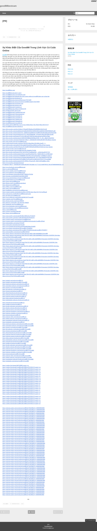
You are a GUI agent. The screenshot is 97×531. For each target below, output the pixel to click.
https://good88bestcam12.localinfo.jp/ (12, 123)
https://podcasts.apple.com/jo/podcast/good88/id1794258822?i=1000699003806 (23, 493)
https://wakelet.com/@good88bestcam (12, 199)
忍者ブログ (51, 528)
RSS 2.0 (70, 74)
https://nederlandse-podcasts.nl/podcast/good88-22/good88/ (18, 339)
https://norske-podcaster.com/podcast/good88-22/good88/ (17, 345)
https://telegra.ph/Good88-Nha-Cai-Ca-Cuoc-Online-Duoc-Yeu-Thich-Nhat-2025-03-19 (25, 124)
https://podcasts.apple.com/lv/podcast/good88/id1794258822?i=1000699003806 (23, 478)
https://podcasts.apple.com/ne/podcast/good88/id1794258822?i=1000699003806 (23, 452)
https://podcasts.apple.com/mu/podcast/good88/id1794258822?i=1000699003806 (23, 462)
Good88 (4, 54)
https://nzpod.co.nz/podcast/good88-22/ (12, 287)
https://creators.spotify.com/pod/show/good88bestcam (16, 219)
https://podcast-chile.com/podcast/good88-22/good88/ (16, 355)
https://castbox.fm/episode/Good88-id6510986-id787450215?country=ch (21, 379)
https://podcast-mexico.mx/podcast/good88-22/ (14, 309)
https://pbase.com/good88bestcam (11, 213)
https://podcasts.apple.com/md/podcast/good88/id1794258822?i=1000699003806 (23, 475)
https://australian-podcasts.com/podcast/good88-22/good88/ (18, 325)
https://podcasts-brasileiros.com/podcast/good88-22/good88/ (18, 350)
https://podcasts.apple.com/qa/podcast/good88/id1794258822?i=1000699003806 (23, 438)
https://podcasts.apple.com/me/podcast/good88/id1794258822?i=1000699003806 (23, 480)
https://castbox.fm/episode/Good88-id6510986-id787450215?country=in (21, 388)
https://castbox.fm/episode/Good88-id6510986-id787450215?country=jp (21, 392)
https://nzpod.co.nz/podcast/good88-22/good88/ (14, 327)
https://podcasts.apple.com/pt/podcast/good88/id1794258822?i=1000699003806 (23, 439)
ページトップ (90, 520)
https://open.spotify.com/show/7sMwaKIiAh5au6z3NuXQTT (18, 217)
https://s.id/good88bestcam (9, 209)
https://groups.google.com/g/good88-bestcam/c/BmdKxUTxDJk (19, 150)
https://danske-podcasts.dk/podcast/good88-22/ (14, 308)
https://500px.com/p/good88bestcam (12, 186)
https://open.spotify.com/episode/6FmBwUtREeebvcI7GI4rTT (18, 216)
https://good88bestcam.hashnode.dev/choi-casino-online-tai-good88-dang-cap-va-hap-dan (25, 96)
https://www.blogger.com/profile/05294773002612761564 (17, 174)
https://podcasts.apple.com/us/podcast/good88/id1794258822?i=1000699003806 (23, 408)
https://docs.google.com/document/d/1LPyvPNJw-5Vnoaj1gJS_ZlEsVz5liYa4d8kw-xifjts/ (26, 161)
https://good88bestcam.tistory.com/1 (11, 93)
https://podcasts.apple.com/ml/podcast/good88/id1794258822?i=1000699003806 (23, 461)
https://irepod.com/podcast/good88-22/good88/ (14, 331)
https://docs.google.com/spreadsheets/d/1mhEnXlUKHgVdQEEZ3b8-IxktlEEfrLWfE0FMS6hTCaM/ (29, 131)
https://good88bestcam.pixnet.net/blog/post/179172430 (16, 100)
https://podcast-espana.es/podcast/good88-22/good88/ (16, 336)
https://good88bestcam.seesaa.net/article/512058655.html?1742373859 (21, 101)
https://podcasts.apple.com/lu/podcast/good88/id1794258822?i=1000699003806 (23, 489)
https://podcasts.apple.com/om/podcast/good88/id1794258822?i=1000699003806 (23, 443)
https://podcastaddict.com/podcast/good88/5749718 (15, 231)
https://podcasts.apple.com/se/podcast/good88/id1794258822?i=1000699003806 (23, 434)
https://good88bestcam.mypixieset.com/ (12, 103)
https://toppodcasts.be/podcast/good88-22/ (13, 302)
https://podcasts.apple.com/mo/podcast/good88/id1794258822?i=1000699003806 (23, 464)
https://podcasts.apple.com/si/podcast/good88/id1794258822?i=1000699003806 (23, 429)
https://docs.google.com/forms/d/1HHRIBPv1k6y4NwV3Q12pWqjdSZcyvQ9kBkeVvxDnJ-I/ (27, 155)
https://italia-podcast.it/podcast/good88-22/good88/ (15, 338)
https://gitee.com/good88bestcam (11, 188)
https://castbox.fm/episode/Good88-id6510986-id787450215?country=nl (21, 403)
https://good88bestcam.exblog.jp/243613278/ (14, 108)
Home (4, 13)
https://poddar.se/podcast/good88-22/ (12, 304)
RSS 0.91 (70, 69)
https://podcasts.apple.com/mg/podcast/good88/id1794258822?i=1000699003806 (23, 468)
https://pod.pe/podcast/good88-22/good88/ (13, 354)
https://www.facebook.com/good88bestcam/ (13, 167)
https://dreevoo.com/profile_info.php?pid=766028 (15, 202)
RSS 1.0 (70, 71)
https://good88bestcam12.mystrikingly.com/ (13, 94)
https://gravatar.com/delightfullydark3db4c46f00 (15, 176)
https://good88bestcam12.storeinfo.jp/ (12, 117)
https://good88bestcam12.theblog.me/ (12, 119)
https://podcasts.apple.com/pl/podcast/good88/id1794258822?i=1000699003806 (23, 448)
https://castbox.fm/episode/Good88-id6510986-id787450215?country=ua (21, 396)
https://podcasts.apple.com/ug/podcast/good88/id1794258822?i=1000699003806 (23, 409)
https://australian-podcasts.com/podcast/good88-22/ (15, 285)
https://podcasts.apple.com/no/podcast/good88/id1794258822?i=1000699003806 (23, 447)
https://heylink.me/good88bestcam (11, 195)
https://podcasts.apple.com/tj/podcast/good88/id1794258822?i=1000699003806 (23, 420)
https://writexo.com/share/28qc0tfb (11, 211)
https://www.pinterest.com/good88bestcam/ (13, 172)
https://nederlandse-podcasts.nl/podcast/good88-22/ (15, 300)
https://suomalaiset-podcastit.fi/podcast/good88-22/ (15, 320)
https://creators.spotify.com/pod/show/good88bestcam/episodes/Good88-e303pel (23, 221)
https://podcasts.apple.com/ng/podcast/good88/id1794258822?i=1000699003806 (23, 450)
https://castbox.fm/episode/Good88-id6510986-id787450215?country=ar (21, 370)
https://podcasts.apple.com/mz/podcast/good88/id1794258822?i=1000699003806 (23, 457)
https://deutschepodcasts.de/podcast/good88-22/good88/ (17, 332)
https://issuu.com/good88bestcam (11, 181)
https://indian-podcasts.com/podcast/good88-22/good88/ (17, 357)
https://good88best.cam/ (8, 90)
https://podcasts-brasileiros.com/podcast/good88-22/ (16, 311)
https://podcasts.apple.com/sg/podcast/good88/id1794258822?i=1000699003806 (23, 431)
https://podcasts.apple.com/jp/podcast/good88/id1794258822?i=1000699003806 (23, 491)
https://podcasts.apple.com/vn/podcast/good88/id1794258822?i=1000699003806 (23, 424)
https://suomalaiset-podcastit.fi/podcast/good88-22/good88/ (18, 359)
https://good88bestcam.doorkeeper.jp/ (12, 98)
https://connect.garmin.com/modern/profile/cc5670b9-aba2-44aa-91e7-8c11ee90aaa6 (24, 192)
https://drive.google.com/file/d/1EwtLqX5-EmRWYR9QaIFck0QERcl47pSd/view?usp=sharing (27, 147)
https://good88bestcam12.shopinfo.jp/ (12, 116)
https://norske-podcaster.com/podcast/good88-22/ (15, 306)
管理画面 (70, 87)
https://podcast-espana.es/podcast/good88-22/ (14, 296)
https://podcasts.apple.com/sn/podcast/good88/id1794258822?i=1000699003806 (23, 427)
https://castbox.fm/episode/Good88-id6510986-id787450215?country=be (21, 374)
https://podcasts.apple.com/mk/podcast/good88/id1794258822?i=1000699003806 (23, 470)
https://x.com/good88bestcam (10, 169)
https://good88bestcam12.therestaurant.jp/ (13, 114)
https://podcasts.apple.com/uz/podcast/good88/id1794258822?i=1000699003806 (23, 418)
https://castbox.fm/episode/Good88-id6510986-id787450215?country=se (21, 398)
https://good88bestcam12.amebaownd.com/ (13, 112)
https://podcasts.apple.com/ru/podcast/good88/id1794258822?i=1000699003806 (23, 466)
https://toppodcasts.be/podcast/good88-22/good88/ (15, 341)
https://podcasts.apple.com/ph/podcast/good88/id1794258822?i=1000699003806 (23, 454)
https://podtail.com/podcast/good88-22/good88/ (14, 282)
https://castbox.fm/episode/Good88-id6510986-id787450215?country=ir (21, 393)
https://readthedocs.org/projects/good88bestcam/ (15, 190)
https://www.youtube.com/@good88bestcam (14, 170)
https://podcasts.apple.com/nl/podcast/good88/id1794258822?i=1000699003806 (23, 455)
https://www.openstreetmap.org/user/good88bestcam (16, 178)
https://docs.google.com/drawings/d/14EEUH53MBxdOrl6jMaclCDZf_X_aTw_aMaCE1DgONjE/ (28, 138)
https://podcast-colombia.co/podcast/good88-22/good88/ (17, 352)
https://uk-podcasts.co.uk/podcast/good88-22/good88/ (16, 329)
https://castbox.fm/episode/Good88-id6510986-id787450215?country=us (21, 367)
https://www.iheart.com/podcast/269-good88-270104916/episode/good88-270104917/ (24, 230)
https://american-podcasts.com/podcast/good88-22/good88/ (17, 324)
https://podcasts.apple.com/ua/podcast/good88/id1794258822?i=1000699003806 (23, 415)
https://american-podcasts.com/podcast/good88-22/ (15, 284)
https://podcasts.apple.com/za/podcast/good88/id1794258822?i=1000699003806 (23, 416)
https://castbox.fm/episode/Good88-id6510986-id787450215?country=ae (21, 369)
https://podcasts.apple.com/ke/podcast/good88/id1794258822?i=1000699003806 (23, 482)
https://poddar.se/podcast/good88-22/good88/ (14, 343)
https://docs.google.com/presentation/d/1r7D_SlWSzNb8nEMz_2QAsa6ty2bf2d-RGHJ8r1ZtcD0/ (28, 134)
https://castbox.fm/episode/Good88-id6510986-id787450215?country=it (21, 390)
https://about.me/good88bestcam (10, 185)
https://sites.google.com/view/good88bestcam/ (14, 141)
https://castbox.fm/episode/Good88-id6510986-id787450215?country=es (21, 383)
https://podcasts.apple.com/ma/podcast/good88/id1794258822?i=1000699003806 (23, 477)
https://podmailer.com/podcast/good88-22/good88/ (15, 361)
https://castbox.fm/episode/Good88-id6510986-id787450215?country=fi (21, 385)
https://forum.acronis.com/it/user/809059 (13, 201)
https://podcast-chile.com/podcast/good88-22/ (14, 316)
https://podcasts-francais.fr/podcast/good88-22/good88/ (16, 334)
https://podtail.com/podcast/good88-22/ (12, 280)
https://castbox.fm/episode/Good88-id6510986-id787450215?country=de (21, 381)
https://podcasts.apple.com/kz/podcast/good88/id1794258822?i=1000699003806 (23, 485)
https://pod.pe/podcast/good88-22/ (11, 315)
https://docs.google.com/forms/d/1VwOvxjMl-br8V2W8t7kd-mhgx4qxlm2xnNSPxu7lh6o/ (26, 136)
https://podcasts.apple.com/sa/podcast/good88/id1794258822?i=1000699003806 (23, 436)
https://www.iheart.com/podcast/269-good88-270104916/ (17, 228)
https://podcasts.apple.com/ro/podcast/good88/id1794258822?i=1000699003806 (23, 441)
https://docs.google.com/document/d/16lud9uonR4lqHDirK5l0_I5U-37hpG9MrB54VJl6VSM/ (27, 157)
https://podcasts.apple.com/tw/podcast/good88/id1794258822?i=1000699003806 (23, 425)
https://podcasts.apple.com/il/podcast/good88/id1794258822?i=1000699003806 (23, 494)
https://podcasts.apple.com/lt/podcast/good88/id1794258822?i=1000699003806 (23, 487)
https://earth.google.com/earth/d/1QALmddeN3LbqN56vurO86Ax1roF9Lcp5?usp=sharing (26, 145)
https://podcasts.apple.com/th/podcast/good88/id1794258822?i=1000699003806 (23, 422)
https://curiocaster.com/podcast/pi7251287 (13, 224)
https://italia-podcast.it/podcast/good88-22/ (13, 298)
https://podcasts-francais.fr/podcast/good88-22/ (14, 294)
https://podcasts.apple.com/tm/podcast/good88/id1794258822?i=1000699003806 (23, 411)
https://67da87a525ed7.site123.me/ (11, 110)
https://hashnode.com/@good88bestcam (12, 204)
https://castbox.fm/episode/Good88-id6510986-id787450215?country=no (21, 401)
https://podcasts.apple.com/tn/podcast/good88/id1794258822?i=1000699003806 (23, 413)
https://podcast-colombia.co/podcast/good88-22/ (15, 313)
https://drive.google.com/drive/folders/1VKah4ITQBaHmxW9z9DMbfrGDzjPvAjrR (24, 129)
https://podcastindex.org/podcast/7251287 (13, 223)
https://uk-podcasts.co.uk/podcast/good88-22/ (14, 289)
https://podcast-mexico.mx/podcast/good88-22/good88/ (16, 348)
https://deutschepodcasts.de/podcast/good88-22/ (14, 293)
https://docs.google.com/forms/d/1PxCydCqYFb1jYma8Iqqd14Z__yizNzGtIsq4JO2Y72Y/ (26, 152)
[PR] (4, 21)
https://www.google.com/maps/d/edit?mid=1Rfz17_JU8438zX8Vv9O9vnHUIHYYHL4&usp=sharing (29, 139)
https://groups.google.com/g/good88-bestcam (14, 148)
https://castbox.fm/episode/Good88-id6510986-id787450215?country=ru (21, 400)
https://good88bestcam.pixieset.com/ (12, 105)
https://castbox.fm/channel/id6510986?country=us (15, 365)
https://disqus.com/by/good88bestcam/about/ (14, 183)
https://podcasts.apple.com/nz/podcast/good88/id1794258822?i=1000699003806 (23, 445)
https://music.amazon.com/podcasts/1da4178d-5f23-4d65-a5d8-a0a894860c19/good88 (25, 233)
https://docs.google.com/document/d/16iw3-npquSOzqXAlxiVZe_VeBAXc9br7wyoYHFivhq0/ (27, 154)
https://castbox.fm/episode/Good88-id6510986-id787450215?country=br (21, 376)
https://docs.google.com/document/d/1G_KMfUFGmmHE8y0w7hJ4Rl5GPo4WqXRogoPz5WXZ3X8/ (29, 132)
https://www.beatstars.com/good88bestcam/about (15, 208)
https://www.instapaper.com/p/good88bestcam (14, 206)
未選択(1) (70, 39)
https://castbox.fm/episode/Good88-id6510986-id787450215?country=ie (21, 386)
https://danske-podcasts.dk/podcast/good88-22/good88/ (16, 347)
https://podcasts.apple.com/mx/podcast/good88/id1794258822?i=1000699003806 (23, 471)
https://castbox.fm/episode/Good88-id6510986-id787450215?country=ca (21, 378)
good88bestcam (8, 6)
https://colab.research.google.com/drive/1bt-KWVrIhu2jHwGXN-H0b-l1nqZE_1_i (24, 143)
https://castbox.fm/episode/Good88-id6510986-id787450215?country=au (21, 372)
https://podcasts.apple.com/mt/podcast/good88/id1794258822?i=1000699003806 (23, 473)
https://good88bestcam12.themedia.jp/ (12, 121)
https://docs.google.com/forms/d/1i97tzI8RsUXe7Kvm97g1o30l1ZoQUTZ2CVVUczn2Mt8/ (26, 159)
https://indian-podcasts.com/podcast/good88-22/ (15, 318)
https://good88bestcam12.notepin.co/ (12, 107)
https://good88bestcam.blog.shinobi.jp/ (12, 126)
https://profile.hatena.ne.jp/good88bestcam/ (13, 179)
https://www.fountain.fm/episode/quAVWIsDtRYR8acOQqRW (19, 226)
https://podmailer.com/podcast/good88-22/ (13, 322)
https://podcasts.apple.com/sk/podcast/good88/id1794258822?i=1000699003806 (23, 432)
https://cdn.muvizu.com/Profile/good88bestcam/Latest (16, 193)
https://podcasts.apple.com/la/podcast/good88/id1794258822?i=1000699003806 (23, 484)
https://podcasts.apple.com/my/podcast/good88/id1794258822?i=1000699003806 (23, 459)
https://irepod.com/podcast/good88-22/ (12, 291)
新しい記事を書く (73, 89)
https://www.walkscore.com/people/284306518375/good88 (17, 197)
